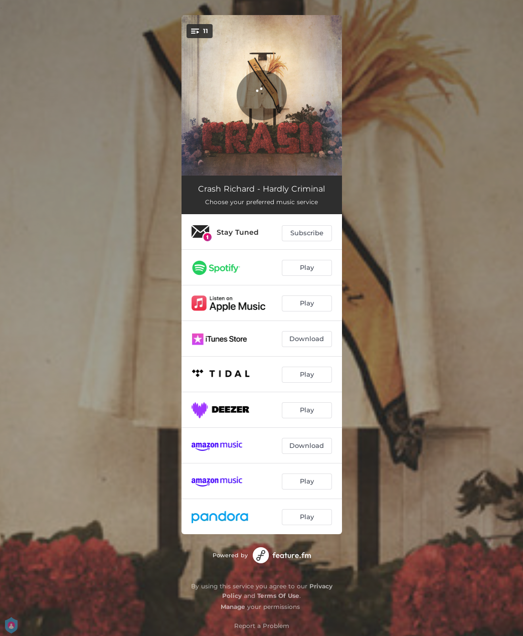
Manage (233, 606)
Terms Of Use (278, 595)
